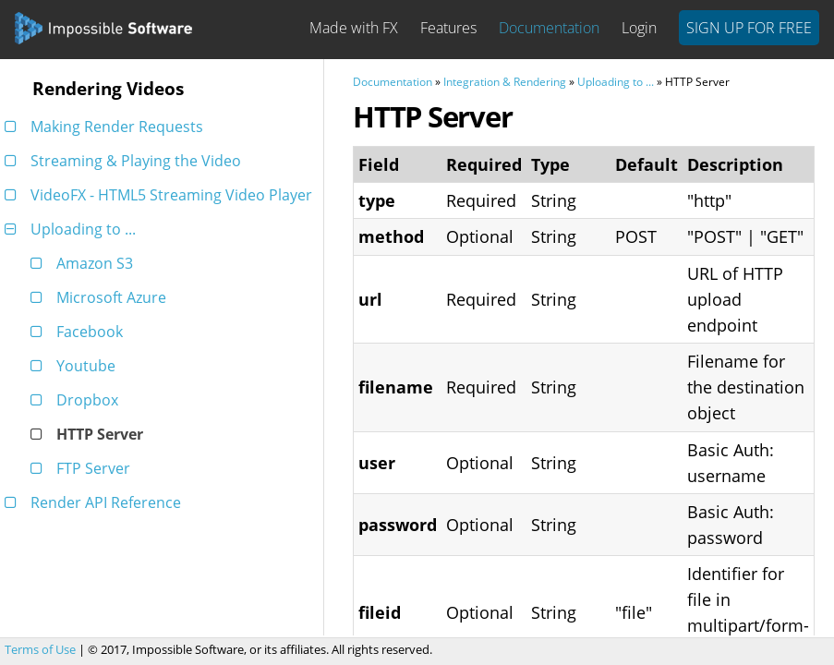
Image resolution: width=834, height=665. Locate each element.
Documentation (549, 28)
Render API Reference (96, 502)
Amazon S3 (85, 263)
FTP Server (83, 468)
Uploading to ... (73, 229)
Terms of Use (40, 649)
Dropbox (77, 400)
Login (639, 28)
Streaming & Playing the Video (126, 161)
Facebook (80, 331)
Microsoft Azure (101, 297)
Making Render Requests (107, 126)
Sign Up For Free (749, 28)
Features (448, 28)
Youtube (76, 366)
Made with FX (353, 28)
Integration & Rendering (504, 82)
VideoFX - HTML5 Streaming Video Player (161, 195)
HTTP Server (90, 434)
